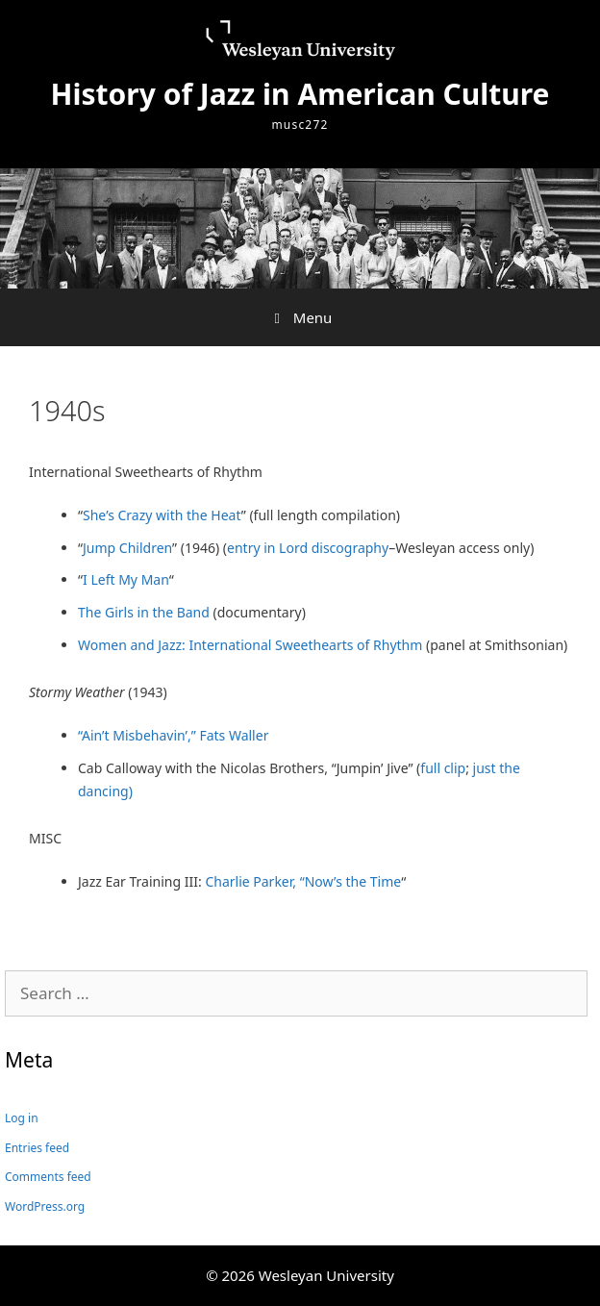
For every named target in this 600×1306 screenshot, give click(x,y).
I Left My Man (126, 579)
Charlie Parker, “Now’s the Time (303, 881)
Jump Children (127, 548)
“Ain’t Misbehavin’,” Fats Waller (173, 735)
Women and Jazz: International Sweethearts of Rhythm (250, 645)
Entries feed (37, 1148)
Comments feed (48, 1176)
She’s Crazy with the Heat (162, 515)
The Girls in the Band (144, 612)
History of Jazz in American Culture (300, 93)
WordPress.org (45, 1206)
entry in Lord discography (307, 548)
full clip (442, 768)
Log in (21, 1118)
